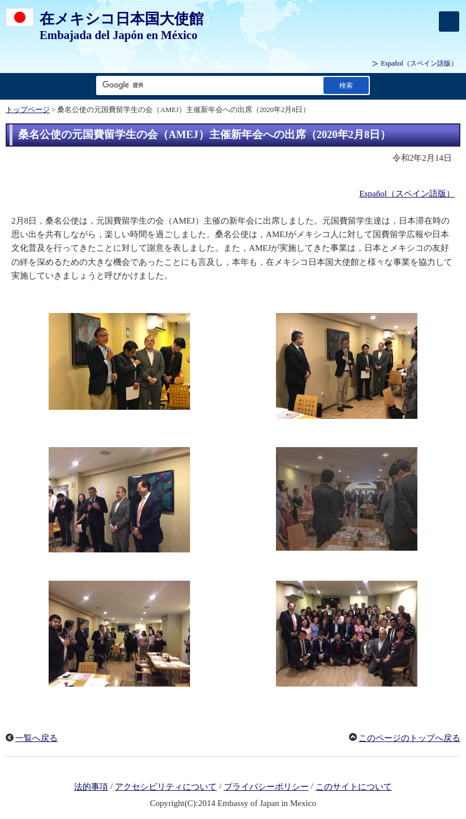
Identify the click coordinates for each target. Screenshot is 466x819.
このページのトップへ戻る (409, 738)
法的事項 (91, 786)
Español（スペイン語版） (407, 193)
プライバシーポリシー (266, 786)
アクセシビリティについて (166, 786)
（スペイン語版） (419, 63)
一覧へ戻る (36, 738)
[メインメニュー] (449, 21)
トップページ (28, 110)
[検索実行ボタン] (346, 85)
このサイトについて (354, 786)
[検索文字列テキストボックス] (207, 85)
